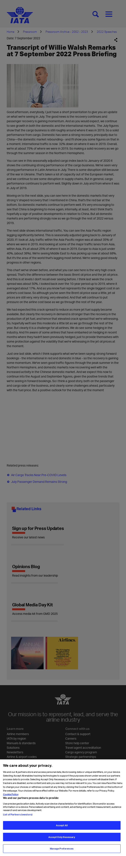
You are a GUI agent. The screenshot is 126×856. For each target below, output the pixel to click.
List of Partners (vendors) (17, 814)
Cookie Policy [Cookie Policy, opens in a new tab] (10, 794)
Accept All (62, 825)
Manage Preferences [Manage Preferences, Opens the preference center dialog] (62, 848)
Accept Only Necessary (61, 837)
